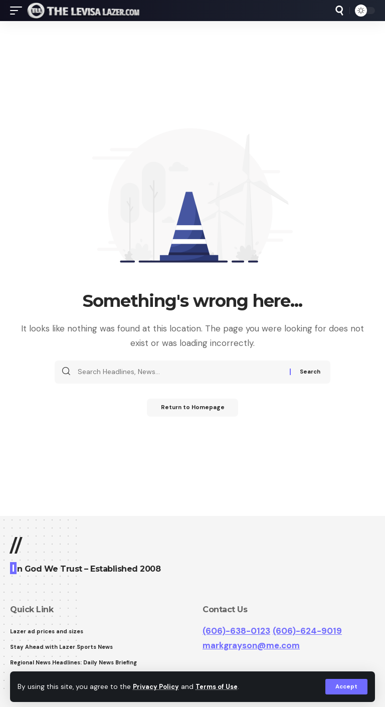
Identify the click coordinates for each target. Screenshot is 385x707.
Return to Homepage (193, 409)
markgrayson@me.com (251, 645)
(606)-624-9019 (307, 630)
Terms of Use (221, 686)
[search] (339, 11)
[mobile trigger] (18, 10)
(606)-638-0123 (236, 630)
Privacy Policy (157, 686)
